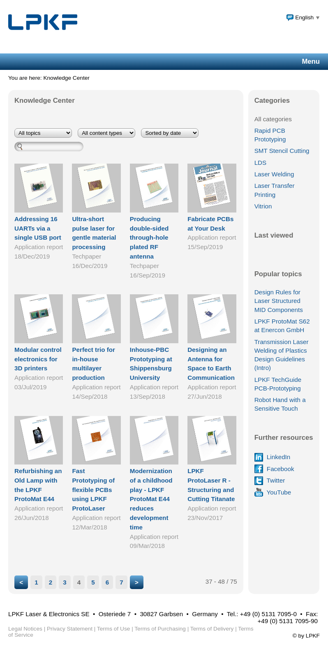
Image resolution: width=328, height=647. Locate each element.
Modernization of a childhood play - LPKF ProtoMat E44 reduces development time (151, 499)
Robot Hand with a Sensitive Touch (280, 404)
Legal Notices (25, 629)
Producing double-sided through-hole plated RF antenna (149, 237)
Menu (311, 61)
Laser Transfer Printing (274, 190)
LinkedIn (272, 456)
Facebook (274, 468)
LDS (260, 162)
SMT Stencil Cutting (282, 150)
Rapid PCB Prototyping (270, 135)
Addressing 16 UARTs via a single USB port (37, 228)
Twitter (269, 480)
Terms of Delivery (212, 629)
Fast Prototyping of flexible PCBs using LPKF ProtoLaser (93, 489)
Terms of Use (113, 629)
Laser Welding (274, 174)
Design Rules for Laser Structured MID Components (278, 301)
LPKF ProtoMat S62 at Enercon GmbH (282, 325)
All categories (273, 119)
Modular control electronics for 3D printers (38, 359)
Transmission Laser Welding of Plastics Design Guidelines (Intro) (281, 355)
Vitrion (263, 206)
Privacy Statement (69, 629)
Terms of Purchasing (160, 629)
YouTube (272, 492)
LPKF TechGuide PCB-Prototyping (278, 384)
